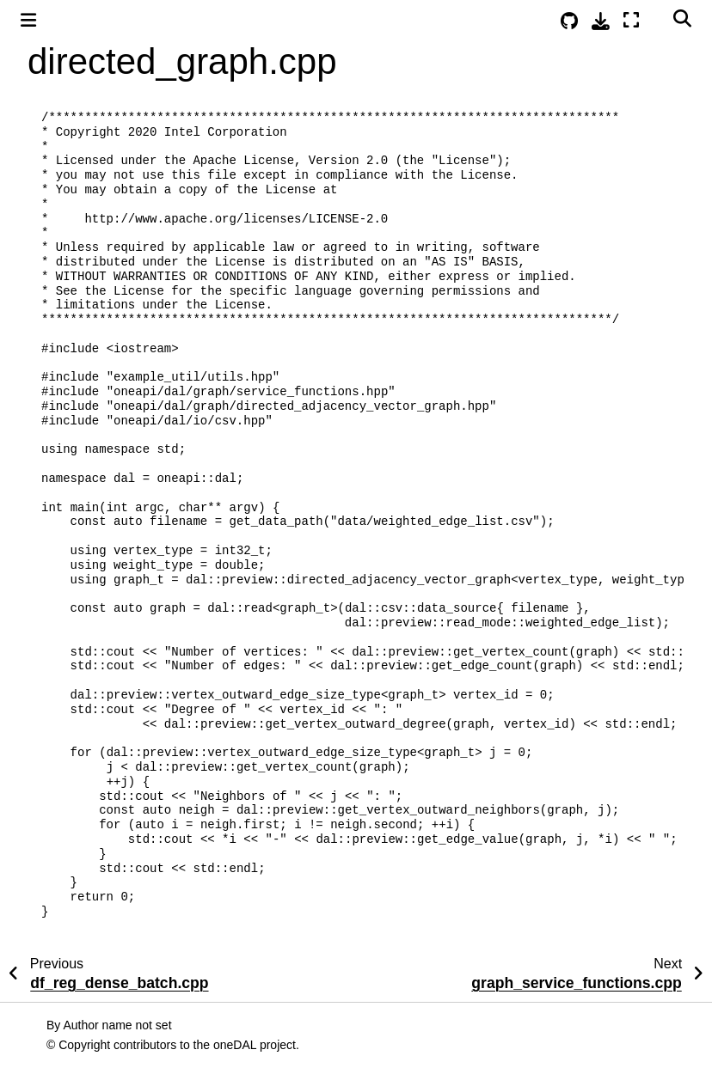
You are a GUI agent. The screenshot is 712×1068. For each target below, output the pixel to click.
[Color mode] (656, 18)
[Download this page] (601, 21)
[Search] (682, 18)
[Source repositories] (569, 21)
